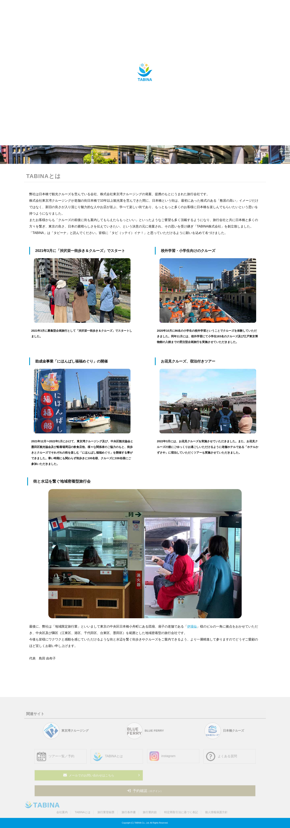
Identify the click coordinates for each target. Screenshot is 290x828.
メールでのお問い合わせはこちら (88, 776)
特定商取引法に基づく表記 (181, 813)
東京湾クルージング (66, 732)
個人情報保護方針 (216, 813)
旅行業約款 (150, 813)
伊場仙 (192, 626)
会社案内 (62, 813)
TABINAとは (82, 813)
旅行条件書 (129, 813)
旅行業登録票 (105, 813)
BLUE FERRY (145, 732)
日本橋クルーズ (224, 732)
